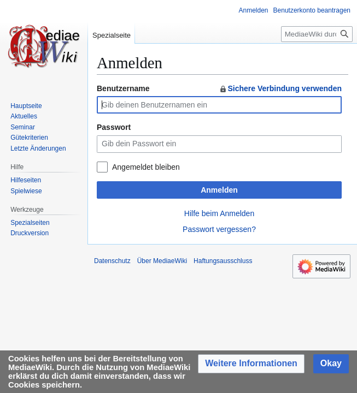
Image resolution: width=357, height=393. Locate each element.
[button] (251, 363)
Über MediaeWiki (162, 261)
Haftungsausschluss (223, 261)
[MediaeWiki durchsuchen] (317, 34)
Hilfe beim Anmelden (219, 213)
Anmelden (219, 190)
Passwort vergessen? (219, 229)
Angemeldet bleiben (146, 167)
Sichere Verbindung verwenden (280, 88)
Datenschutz (112, 261)
